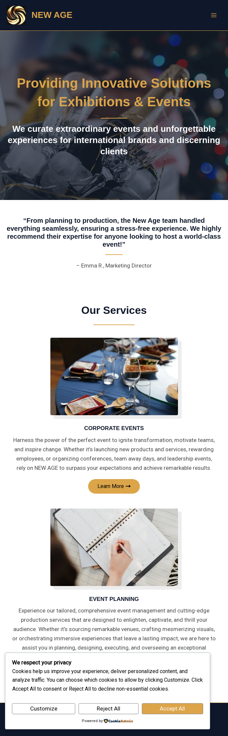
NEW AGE (51, 15)
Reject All (108, 708)
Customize (43, 708)
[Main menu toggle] (214, 15)
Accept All (172, 708)
